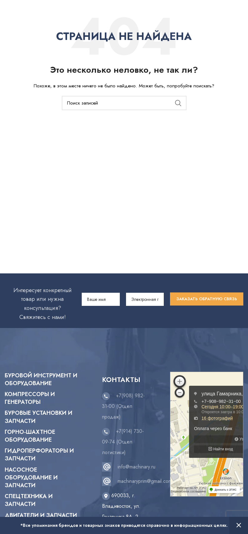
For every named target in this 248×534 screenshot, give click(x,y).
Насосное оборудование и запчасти (31, 477)
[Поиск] (124, 103)
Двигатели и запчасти (41, 515)
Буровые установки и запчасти (38, 417)
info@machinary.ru (136, 466)
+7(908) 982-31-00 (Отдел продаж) (123, 406)
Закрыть (238, 525)
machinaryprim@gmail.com (145, 481)
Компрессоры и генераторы (30, 398)
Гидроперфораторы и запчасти (39, 455)
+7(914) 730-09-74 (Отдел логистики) (123, 442)
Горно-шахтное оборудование (30, 436)
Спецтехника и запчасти (29, 500)
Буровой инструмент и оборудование (41, 379)
